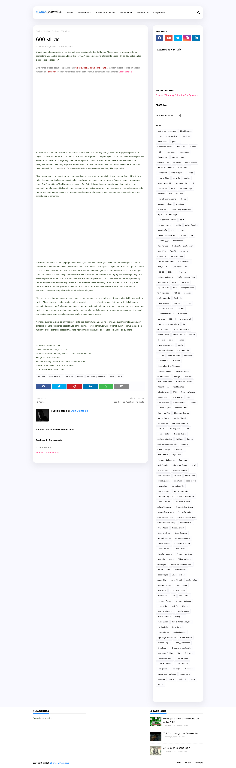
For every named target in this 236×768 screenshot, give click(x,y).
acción (192, 335)
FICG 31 (175, 282)
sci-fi (182, 220)
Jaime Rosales (191, 225)
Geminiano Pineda (165, 559)
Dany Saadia (163, 267)
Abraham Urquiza (165, 496)
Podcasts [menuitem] (141, 12)
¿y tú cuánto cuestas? (176, 747)
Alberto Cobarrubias (185, 496)
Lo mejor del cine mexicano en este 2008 (181, 720)
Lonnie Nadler (163, 434)
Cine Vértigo (162, 246)
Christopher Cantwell (187, 517)
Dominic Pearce (164, 538)
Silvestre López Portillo (181, 648)
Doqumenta (162, 282)
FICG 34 (185, 282)
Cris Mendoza (163, 162)
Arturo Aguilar (183, 350)
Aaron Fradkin (178, 486)
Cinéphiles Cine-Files (186, 277)
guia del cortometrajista (168, 324)
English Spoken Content (182, 246)
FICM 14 (171, 272)
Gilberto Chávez (184, 559)
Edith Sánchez (184, 261)
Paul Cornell (177, 627)
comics (190, 173)
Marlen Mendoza (180, 470)
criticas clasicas (176, 194)
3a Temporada (177, 256)
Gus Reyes (161, 564)
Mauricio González (184, 382)
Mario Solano (179, 335)
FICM (120, 376)
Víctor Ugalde (182, 658)
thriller (183, 235)
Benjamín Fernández (184, 507)
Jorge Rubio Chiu (164, 183)
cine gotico (162, 669)
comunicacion (163, 376)
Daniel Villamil (180, 418)
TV (184, 324)
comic (181, 308)
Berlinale (55, 31)
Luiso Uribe (162, 606)
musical (176, 361)
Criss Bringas (163, 392)
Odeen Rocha (163, 387)
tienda (160, 684)
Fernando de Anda (184, 554)
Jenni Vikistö (176, 580)
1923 (175, 288)
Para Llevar (181, 147)
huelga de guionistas (166, 674)
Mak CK (175, 606)
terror (193, 679)
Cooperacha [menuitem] (159, 12)
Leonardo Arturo (164, 601)
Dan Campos (42, 46)
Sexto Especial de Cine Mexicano (90, 68)
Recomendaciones (165, 340)
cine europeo (176, 173)
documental (162, 157)
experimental (163, 288)
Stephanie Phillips (165, 653)
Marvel (185, 606)
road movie (191, 481)
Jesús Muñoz (191, 580)
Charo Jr (185, 444)
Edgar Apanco (163, 303)
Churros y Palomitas (59, 763)
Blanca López (163, 335)
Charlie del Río (163, 413)
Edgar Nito (176, 455)
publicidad (182, 314)
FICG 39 (188, 303)
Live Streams (185, 131)
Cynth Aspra (162, 528)
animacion (162, 173)
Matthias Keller (164, 616)
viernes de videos (164, 147)
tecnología (162, 230)
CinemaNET (180, 449)
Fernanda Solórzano (166, 460)
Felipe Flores (162, 423)
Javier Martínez (178, 575)
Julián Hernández (179, 465)
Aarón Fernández (181, 491)
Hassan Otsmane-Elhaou (181, 564)
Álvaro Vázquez (164, 408)
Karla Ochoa (184, 596)
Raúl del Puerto (179, 632)
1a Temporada (163, 293)
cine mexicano (55, 376)
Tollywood (189, 653)
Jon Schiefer (181, 585)
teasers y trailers (164, 204)
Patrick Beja (162, 627)
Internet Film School (185, 183)
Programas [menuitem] (83, 12)
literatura (178, 481)
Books (190, 439)
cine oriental (185, 319)
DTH (175, 392)
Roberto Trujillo (164, 643)
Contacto (198, 763)
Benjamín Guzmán (165, 512)
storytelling (162, 486)
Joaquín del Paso (164, 585)
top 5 (159, 214)
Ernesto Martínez (164, 554)
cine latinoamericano (166, 199)
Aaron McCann (163, 491)
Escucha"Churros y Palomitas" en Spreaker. (177, 95)
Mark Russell (162, 397)
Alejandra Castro (164, 439)
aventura (184, 251)
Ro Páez (177, 476)
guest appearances (165, 345)
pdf (192, 235)
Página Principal (43, 31)
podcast (175, 141)
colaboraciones (179, 402)
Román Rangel (186, 188)
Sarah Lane (190, 476)
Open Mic (161, 251)
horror (181, 230)
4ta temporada (164, 225)
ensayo (177, 376)
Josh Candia (162, 465)
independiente (187, 288)
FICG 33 (160, 272)
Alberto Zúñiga (163, 502)
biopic (190, 397)
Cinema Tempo (163, 449)
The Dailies (162, 188)
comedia (177, 162)
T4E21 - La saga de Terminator (181, 733)
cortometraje (191, 162)
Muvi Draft (162, 209)
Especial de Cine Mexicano (168, 366)
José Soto (161, 590)
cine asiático (163, 402)
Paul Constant (163, 476)
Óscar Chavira (163, 329)
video (159, 136)
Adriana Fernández (165, 261)
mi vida (176, 178)
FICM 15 (172, 319)
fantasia (182, 272)
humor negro (171, 214)
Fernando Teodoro (180, 423)
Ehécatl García (163, 543)
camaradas (170, 152)
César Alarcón (178, 528)
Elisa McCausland (182, 543)
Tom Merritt (178, 397)
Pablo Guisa (162, 622)
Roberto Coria (186, 637)
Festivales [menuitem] (124, 12)
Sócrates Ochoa (182, 371)
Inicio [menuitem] (70, 12)
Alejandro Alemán (165, 277)
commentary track (165, 314)
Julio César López (177, 590)
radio (180, 345)
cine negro (176, 669)
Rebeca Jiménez (164, 371)
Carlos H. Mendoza (165, 517)
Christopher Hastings (166, 522)
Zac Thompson (181, 663)
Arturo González (164, 507)
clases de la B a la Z (165, 308)
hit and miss (183, 167)
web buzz (180, 204)
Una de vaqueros (180, 267)
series (193, 402)
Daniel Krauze (163, 418)
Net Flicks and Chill (165, 167)
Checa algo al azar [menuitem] (105, 12)
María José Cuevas (165, 611)
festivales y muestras (96, 376)
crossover (188, 355)
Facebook (51, 72)
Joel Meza (183, 460)
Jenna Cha (161, 580)
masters (161, 194)
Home (178, 763)
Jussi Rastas (162, 596)
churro (183, 199)
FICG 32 (173, 251)
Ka (174, 596)
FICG (112, 376)
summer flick (163, 178)
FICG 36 (177, 293)
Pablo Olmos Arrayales (181, 622)
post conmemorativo (166, 220)
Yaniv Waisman (164, 663)
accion (187, 178)
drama (80, 376)
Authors (179, 439)
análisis (187, 293)
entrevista (161, 256)
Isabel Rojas (162, 575)
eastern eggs (163, 241)
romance (161, 319)
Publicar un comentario (47, 452)
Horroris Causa (163, 569)
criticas (69, 376)
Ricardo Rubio (180, 434)
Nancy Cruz (180, 616)
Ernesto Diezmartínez (166, 235)
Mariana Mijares (164, 382)
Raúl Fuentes (178, 387)
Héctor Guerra (174, 355)
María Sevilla (183, 611)
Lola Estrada (162, 470)
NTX (173, 230)
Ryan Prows (162, 648)
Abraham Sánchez (165, 350)
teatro (171, 679)
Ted (179, 653)
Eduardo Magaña (182, 538)
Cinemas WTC (186, 522)
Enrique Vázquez (188, 392)
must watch (162, 141)
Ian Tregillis (175, 429)
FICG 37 (160, 355)
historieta (189, 669)
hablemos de (163, 361)
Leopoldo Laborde (183, 601)
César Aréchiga (163, 533)
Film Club (161, 429)
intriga (178, 225)
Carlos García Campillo (167, 444)
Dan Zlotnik (162, 455)
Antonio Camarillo (182, 329)
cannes (181, 340)
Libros (186, 429)
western (188, 376)
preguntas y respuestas (181, 209)
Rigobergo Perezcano (166, 637)
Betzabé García (184, 512)
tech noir (182, 679)
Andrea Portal (181, 408)
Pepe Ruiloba (163, 632)
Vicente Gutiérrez (164, 658)
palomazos (184, 152)
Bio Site (188, 763)
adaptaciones (178, 157)
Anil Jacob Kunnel (182, 502)
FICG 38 (177, 303)
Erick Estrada (181, 549)
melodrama (185, 674)
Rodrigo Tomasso (182, 643)
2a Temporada (163, 298)
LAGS (193, 465)
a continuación (125, 72)
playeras (161, 679)
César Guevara (181, 533)
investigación (163, 481)
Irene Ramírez (180, 569)
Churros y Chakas (181, 413)
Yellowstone (178, 241)
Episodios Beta (164, 549)
